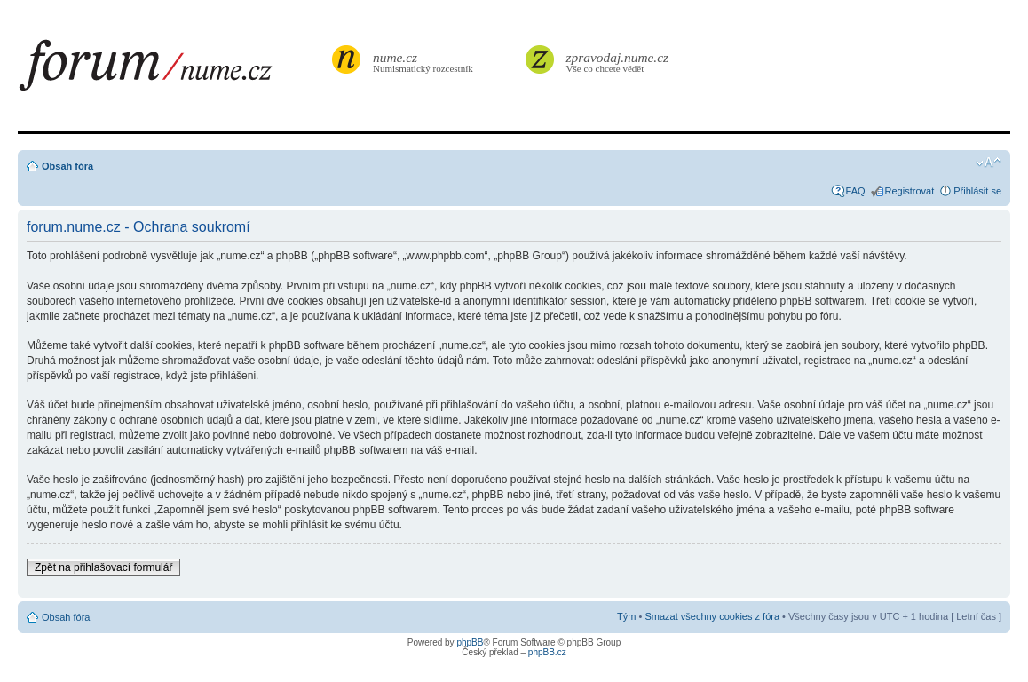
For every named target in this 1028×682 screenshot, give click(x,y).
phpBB (469, 642)
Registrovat (910, 191)
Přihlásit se (977, 191)
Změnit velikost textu (988, 162)
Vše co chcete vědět (618, 62)
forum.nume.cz (173, 70)
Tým (626, 616)
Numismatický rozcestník (425, 62)
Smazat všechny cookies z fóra (711, 616)
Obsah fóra (67, 166)
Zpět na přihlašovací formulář (103, 567)
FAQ (856, 191)
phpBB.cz (547, 652)
